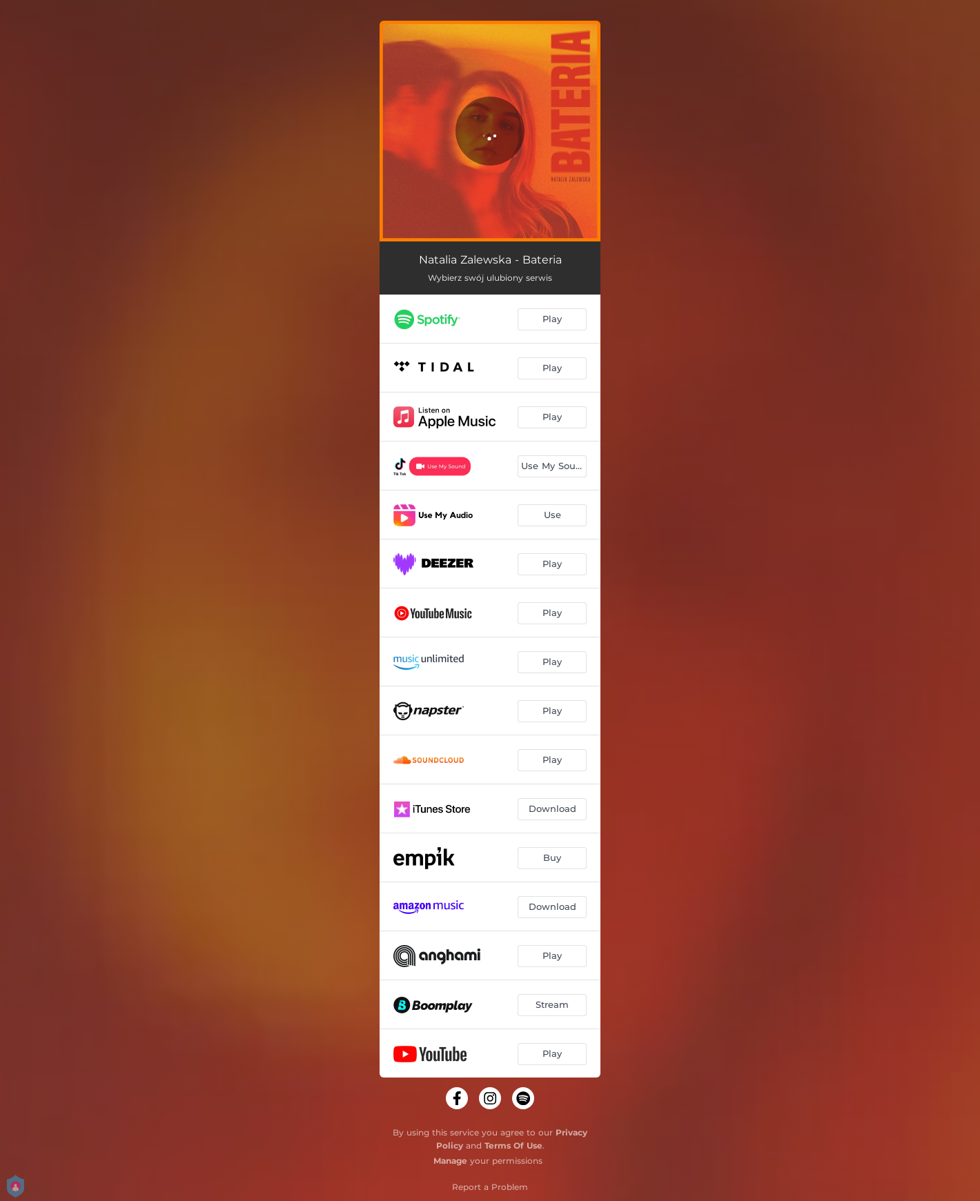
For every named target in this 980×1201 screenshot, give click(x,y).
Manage (450, 1160)
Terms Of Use (513, 1145)
